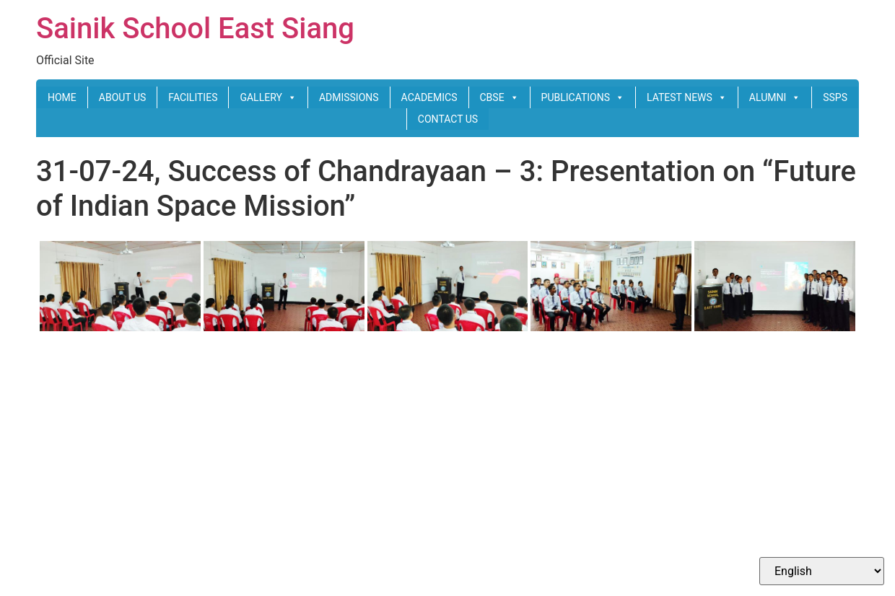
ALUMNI (774, 97)
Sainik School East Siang (195, 28)
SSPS (835, 97)
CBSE (499, 97)
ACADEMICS (429, 97)
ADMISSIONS (349, 97)
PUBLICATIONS (582, 97)
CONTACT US (448, 119)
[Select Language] (821, 571)
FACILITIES (192, 97)
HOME (62, 97)
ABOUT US (123, 97)
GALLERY (268, 97)
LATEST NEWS (687, 97)
